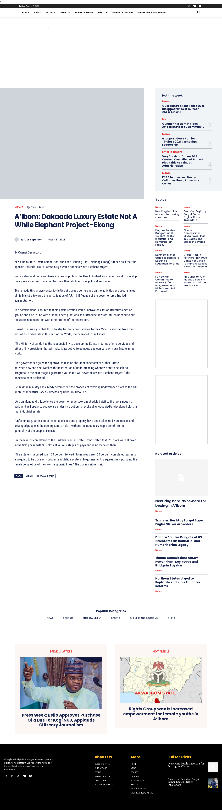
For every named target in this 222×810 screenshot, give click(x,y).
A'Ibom (29, 476)
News (37, 12)
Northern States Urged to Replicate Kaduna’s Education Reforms (167, 259)
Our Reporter (33, 239)
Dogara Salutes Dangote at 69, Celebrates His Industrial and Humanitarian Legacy (165, 237)
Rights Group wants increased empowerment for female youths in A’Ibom (160, 714)
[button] (199, 12)
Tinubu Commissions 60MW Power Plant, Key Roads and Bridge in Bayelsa (195, 236)
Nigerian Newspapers (152, 12)
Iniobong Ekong (45, 476)
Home (25, 12)
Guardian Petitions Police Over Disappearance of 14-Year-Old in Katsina (183, 109)
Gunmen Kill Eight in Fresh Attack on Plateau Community (183, 125)
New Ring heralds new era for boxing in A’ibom (180, 503)
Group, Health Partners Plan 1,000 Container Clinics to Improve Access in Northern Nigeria (195, 260)
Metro (166, 119)
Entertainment (123, 12)
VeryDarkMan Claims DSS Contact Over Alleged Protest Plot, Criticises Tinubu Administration (182, 161)
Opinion (65, 12)
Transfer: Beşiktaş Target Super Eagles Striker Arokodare (179, 522)
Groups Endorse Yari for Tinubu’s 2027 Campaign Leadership (179, 142)
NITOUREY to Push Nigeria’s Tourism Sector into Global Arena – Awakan (195, 281)
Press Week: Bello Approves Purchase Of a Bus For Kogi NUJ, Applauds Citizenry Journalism (61, 720)
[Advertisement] (111, 62)
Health (103, 12)
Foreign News (84, 12)
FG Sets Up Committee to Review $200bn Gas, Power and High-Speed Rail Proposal (165, 284)
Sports (50, 12)
